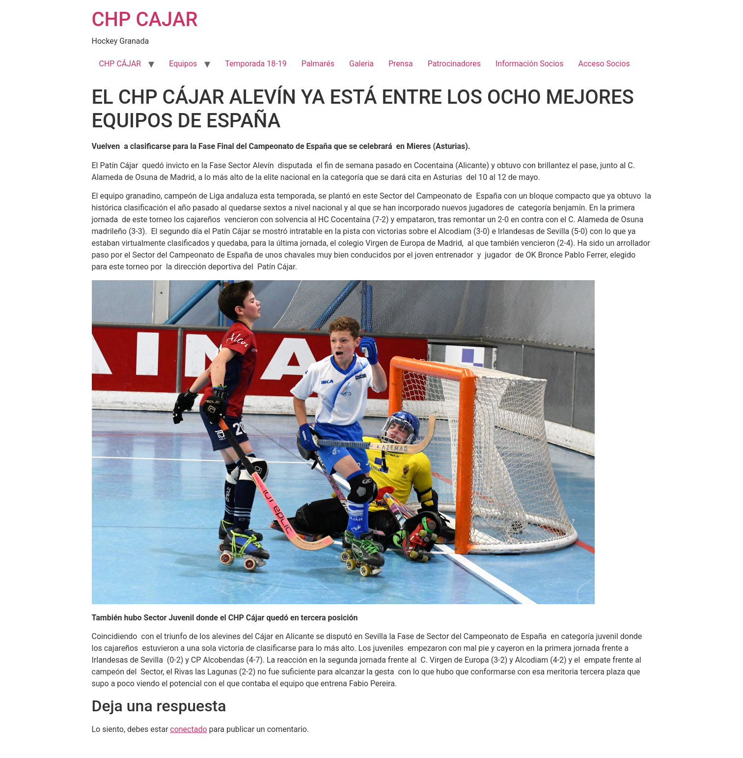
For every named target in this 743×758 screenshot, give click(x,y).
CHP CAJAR (145, 19)
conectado (188, 729)
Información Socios (529, 63)
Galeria (361, 63)
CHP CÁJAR (120, 63)
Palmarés (318, 63)
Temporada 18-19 (255, 63)
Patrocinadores (454, 63)
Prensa (400, 63)
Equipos (183, 63)
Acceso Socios (604, 63)
